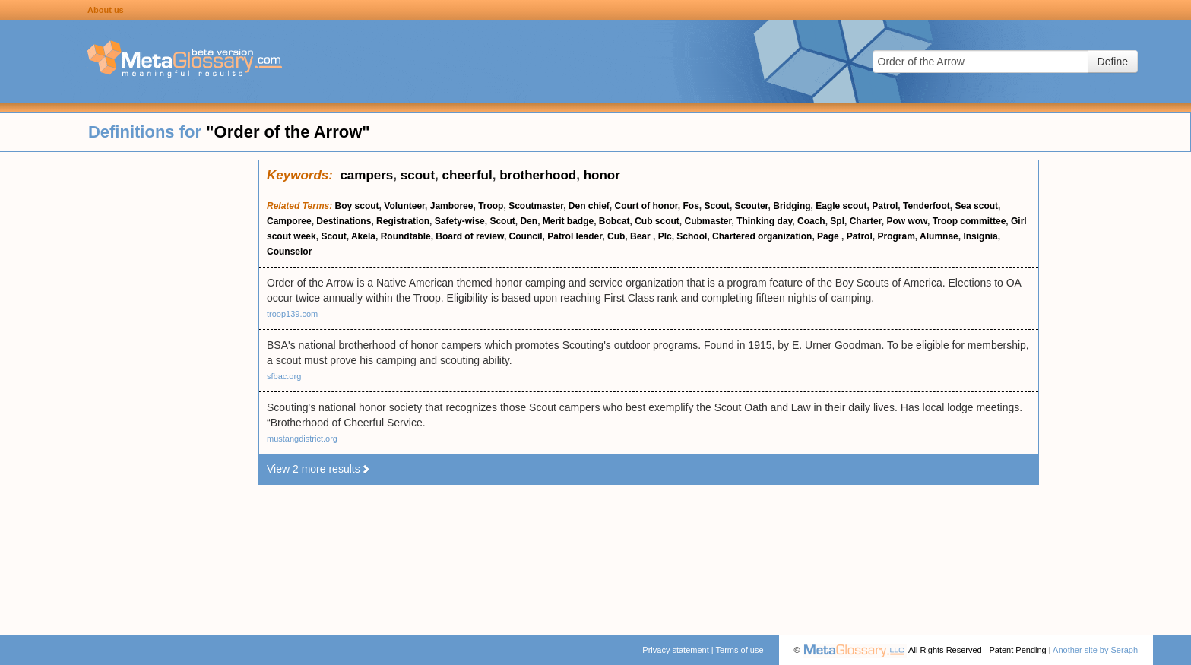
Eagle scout (841, 206)
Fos (691, 206)
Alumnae (939, 236)
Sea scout (976, 206)
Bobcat (614, 221)
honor (602, 175)
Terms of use (740, 649)
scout (418, 175)
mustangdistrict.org (302, 438)
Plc (665, 236)
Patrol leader (574, 236)
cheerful (467, 175)
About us (105, 9)
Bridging (791, 206)
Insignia (980, 236)
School (691, 236)
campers (366, 175)
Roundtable (406, 236)
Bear (641, 236)
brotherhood (537, 175)
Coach (811, 221)
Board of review (470, 236)
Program (895, 236)
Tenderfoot (926, 206)
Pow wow (906, 221)
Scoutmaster (535, 206)
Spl (837, 221)
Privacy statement (675, 649)
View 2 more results (319, 469)
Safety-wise (460, 221)
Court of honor (646, 206)
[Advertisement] (129, 388)
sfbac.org (284, 376)
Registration (402, 221)
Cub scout (657, 221)
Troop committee (969, 221)
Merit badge (568, 221)
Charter (866, 221)
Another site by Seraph (1095, 649)
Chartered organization (762, 236)
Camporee (289, 221)
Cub (616, 236)
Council (526, 236)
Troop (490, 206)
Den (528, 221)
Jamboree (452, 206)
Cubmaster (708, 221)
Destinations (343, 221)
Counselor (289, 251)
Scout (717, 206)
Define (1113, 61)
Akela (363, 236)
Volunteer (404, 206)
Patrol (885, 206)
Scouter (751, 206)
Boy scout (357, 206)
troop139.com (292, 313)
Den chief (589, 206)
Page (829, 236)
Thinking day (764, 221)
